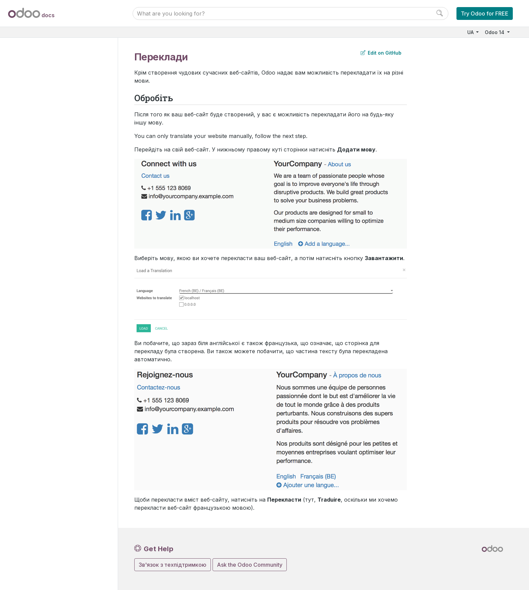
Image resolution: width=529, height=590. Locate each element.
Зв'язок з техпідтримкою (172, 564)
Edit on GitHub (381, 53)
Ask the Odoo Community (249, 564)
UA (471, 32)
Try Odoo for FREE (484, 13)
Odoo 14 (495, 32)
